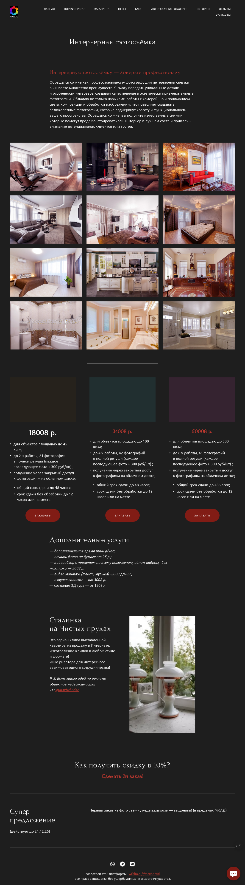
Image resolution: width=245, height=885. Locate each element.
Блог (138, 9)
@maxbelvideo (67, 695)
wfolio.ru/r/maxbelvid (144, 879)
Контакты (223, 15)
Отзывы (225, 9)
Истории (203, 9)
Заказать (43, 520)
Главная (49, 9)
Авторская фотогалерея (169, 9)
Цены (122, 9)
